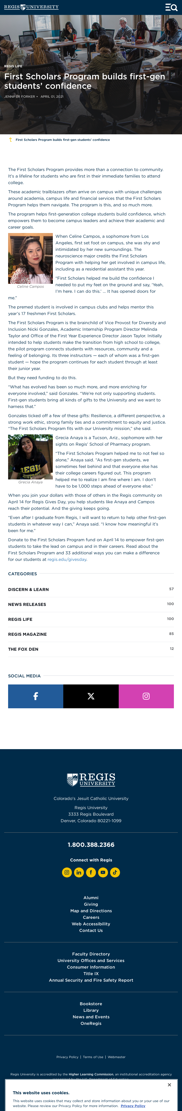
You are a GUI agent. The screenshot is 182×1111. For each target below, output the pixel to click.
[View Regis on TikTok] (115, 872)
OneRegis (91, 1023)
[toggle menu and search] (171, 7)
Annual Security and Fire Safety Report (91, 980)
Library (91, 1010)
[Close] (169, 1098)
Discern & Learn (91, 589)
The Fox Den (91, 649)
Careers (91, 917)
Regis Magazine (91, 634)
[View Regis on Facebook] (91, 872)
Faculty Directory (91, 954)
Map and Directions (91, 910)
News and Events (91, 1016)
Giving (91, 904)
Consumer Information (91, 967)
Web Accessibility (91, 923)
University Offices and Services (91, 960)
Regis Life (91, 619)
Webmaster (117, 1057)
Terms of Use (93, 1057)
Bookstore (91, 1003)
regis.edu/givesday (67, 559)
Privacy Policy (67, 1057)
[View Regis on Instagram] (67, 872)
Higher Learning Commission (91, 1074)
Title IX (91, 973)
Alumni (91, 897)
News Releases (91, 604)
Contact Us (91, 930)
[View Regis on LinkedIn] (79, 872)
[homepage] (31, 7)
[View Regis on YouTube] (103, 872)
